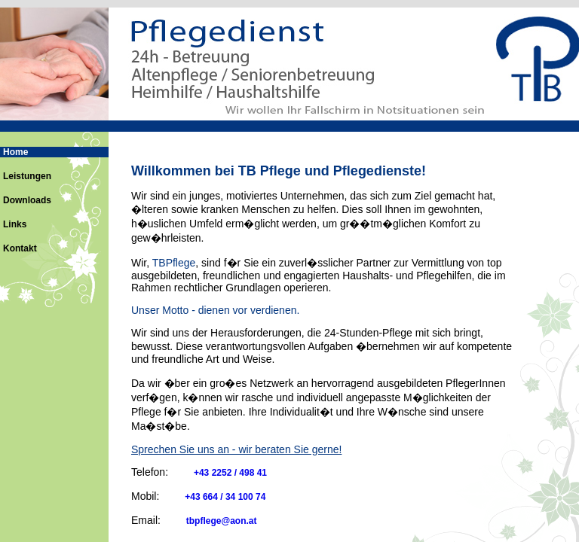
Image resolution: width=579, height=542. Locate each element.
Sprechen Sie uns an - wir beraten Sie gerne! (236, 449)
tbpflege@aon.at (221, 521)
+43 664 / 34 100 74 (225, 497)
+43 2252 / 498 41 (230, 472)
